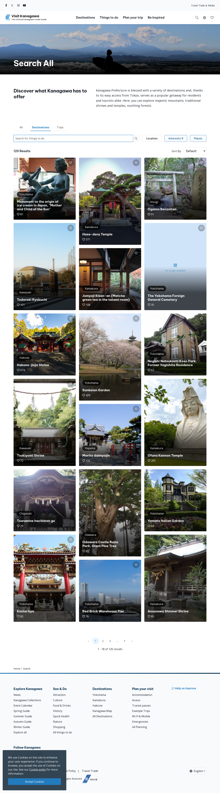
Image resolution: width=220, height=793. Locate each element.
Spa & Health (61, 716)
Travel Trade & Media (203, 5)
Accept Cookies (34, 781)
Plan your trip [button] (133, 17)
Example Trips (141, 711)
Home (17, 668)
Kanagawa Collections (27, 700)
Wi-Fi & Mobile (141, 716)
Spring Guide (22, 711)
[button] (204, 17)
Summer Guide (23, 716)
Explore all (20, 732)
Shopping (59, 727)
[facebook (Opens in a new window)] (6, 5)
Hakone (97, 705)
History (57, 711)
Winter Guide (22, 727)
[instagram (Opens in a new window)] (18, 5)
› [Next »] (131, 641)
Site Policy (69, 771)
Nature (57, 721)
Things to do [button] (109, 17)
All (21, 127)
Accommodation (142, 695)
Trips (60, 127)
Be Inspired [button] (156, 17)
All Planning (139, 727)
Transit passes (141, 705)
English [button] (196, 771)
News (17, 695)
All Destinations (102, 716)
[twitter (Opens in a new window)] (12, 5)
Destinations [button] (85, 17)
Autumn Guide (22, 721)
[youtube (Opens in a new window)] (24, 5)
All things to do (62, 732)
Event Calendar (23, 705)
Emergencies (140, 721)
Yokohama (99, 695)
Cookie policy (37, 769)
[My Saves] (212, 17)
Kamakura (99, 700)
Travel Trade (90, 771)
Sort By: (176, 151)
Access (136, 700)
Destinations (40, 127)
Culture (57, 700)
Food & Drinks (62, 705)
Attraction (59, 695)
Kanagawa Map (102, 711)
